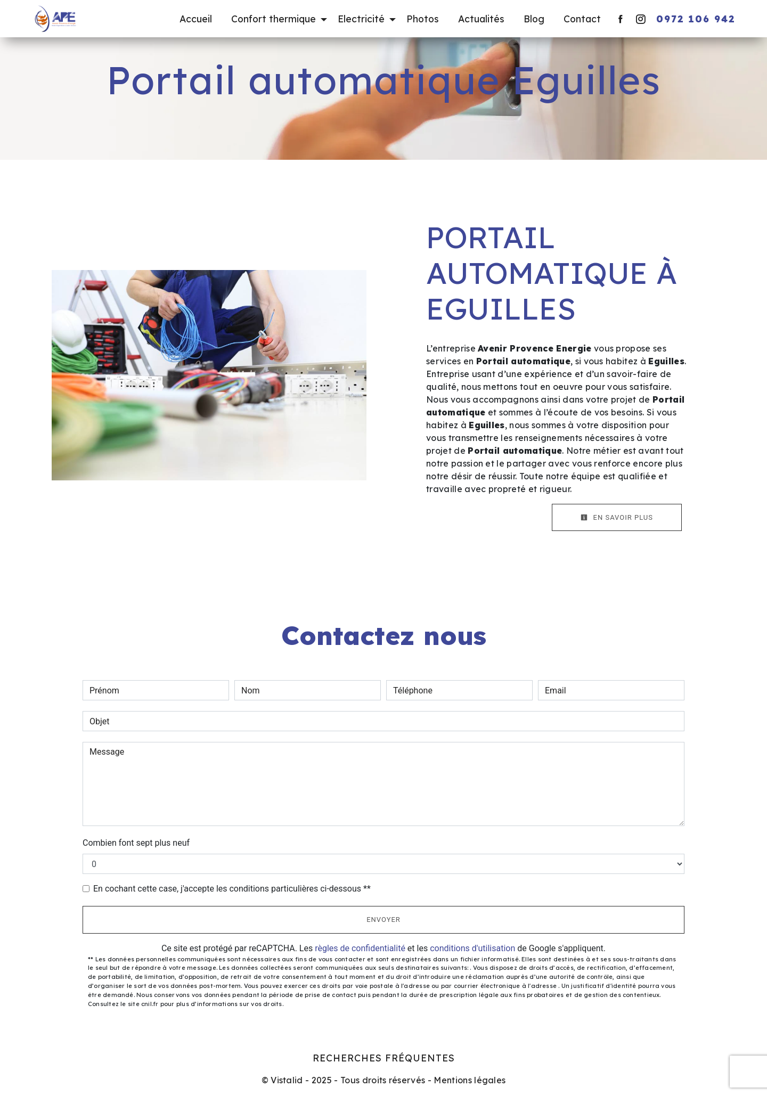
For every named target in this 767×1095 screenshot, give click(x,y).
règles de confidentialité (360, 948)
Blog (534, 18)
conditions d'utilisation (472, 948)
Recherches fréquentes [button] (384, 1058)
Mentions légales (468, 1080)
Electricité (361, 18)
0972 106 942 (695, 18)
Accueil (195, 18)
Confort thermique (273, 18)
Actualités (481, 18)
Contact (582, 18)
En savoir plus (617, 517)
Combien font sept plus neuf (136, 843)
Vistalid (287, 1080)
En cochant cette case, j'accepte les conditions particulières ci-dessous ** (232, 889)
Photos (422, 18)
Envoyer (383, 920)
